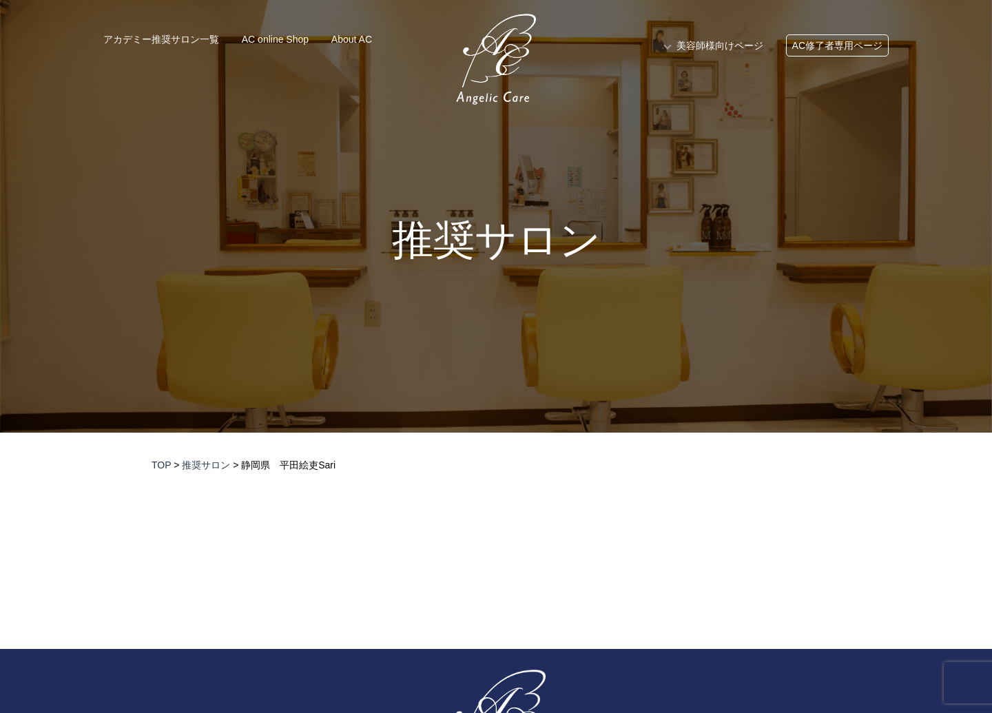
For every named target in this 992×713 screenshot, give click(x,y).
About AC (351, 39)
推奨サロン (496, 240)
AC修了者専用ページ (837, 45)
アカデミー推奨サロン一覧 (161, 39)
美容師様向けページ (719, 45)
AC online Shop (275, 39)
